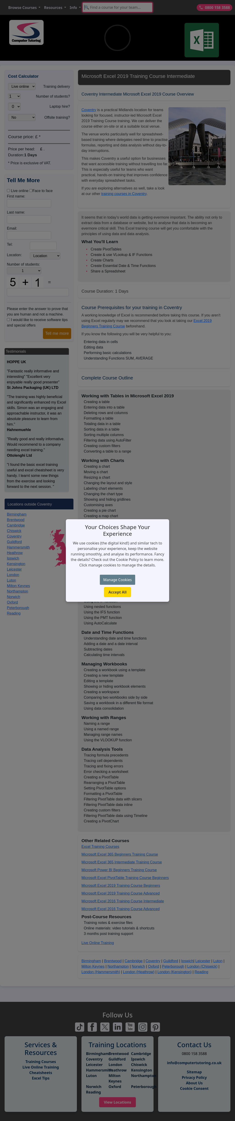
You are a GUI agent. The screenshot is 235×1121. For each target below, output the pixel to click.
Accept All (118, 592)
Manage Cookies (117, 579)
